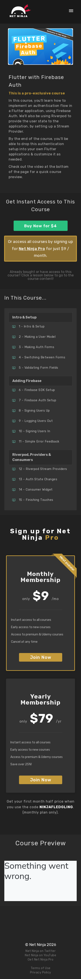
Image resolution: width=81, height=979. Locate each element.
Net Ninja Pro (32, 248)
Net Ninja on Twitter (40, 951)
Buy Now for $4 (40, 226)
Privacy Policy (40, 972)
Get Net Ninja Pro (41, 959)
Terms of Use (41, 968)
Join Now (40, 657)
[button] (71, 10)
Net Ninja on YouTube (40, 955)
